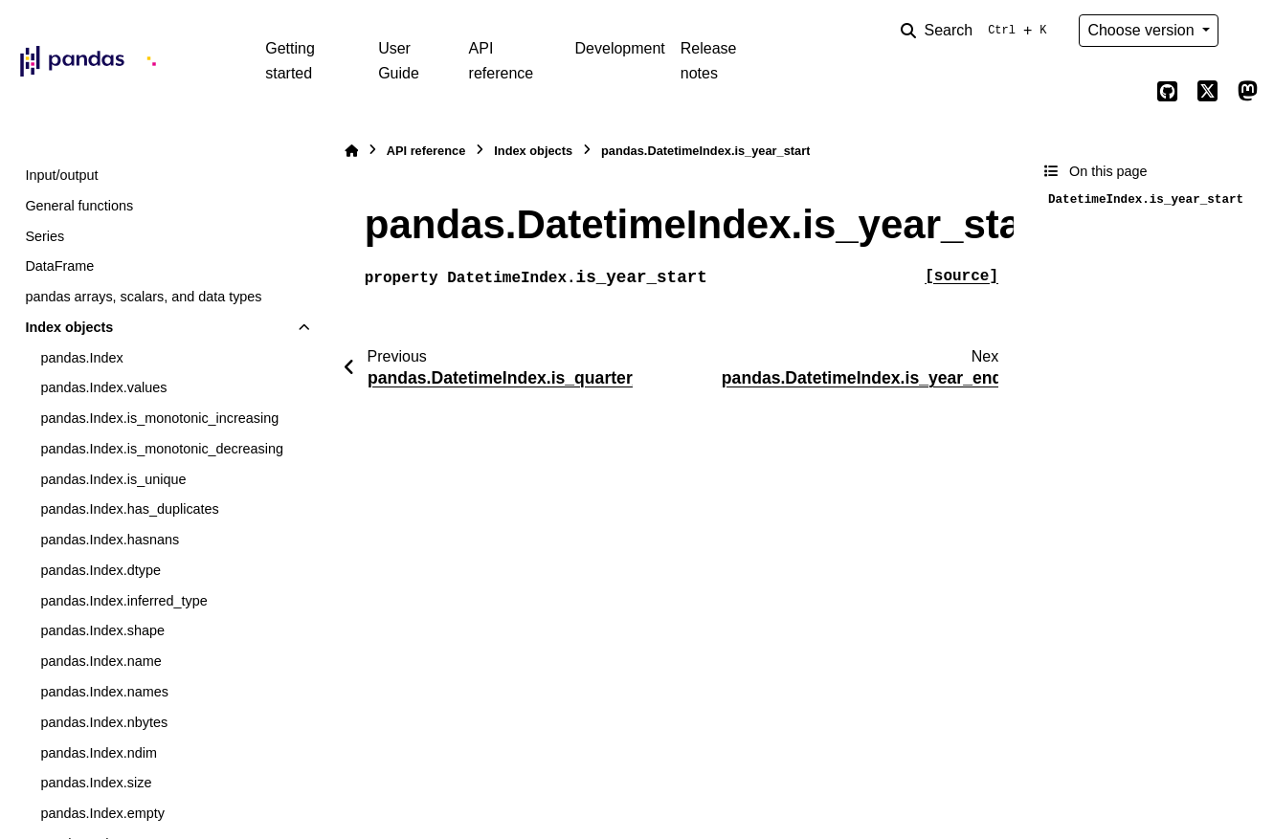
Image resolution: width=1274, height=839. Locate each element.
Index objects (69, 327)
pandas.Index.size (95, 782)
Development (620, 48)
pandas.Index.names (104, 691)
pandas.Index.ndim (98, 753)
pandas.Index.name (100, 661)
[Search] (977, 30)
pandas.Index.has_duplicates (129, 509)
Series (44, 236)
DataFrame (59, 266)
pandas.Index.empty (102, 813)
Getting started (290, 60)
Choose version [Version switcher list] (1142, 30)
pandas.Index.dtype (100, 570)
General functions (79, 205)
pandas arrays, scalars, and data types (143, 296)
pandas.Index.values (103, 387)
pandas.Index (81, 357)
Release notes (709, 60)
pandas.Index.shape (102, 630)
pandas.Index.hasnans (109, 539)
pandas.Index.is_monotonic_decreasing (161, 448)
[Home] (351, 151)
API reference (501, 60)
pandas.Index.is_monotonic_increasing (159, 418)
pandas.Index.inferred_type (123, 600)
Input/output (61, 175)
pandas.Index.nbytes (104, 722)
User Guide (398, 60)
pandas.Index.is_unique (113, 479)
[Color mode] (1247, 30)
